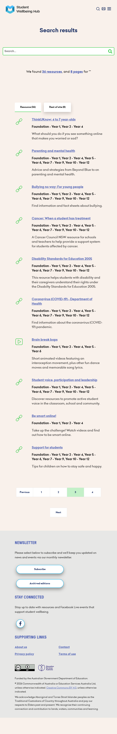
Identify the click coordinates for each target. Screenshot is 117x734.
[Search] (110, 51)
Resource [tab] (28, 107)
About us (21, 647)
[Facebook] (20, 623)
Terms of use (67, 654)
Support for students (47, 447)
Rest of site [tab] (57, 107)
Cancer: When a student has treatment (61, 218)
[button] (97, 9)
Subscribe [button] (40, 569)
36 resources (52, 71)
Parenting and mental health (53, 151)
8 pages (76, 71)
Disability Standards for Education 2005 (62, 259)
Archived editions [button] (40, 583)
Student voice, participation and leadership (64, 380)
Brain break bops (45, 339)
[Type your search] (58, 51)
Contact (64, 647)
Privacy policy (24, 654)
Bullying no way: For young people (57, 187)
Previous (25, 492)
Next (58, 512)
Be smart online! (44, 416)
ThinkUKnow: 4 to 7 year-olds (54, 119)
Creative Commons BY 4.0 (61, 687)
